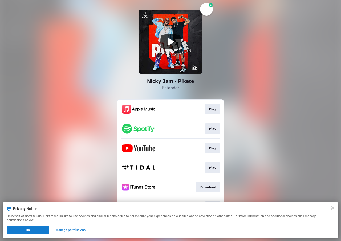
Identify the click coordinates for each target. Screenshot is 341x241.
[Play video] (170, 41)
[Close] (332, 208)
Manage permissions (71, 230)
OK (28, 230)
